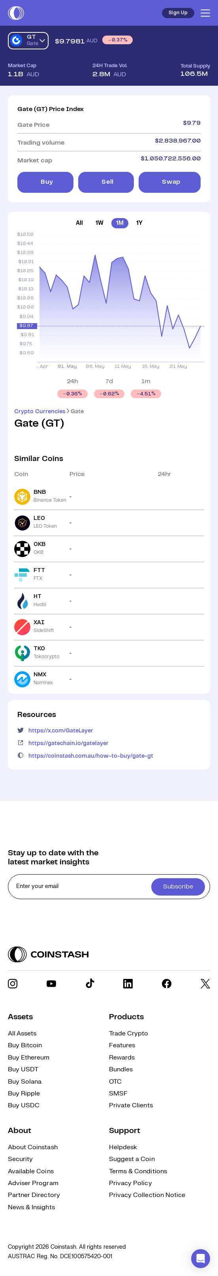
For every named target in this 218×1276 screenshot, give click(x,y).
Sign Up (178, 13)
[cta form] (109, 887)
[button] (200, 1258)
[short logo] (16, 13)
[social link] (12, 983)
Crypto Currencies (39, 411)
